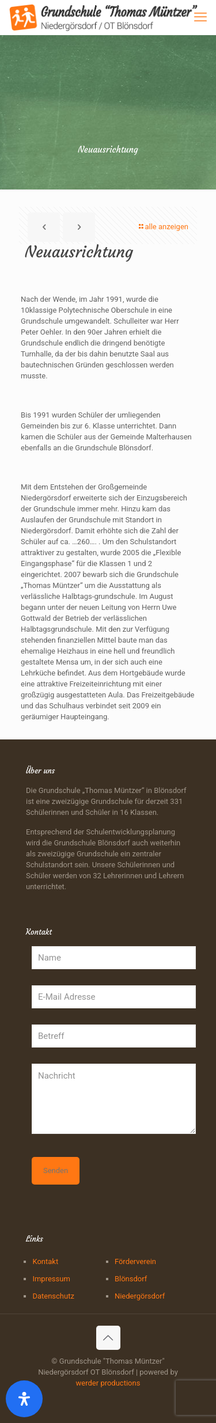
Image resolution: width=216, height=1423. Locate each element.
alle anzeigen (162, 226)
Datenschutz (53, 1296)
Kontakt (45, 1261)
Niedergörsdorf (140, 1296)
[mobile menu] (200, 17)
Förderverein (135, 1261)
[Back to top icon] (108, 1338)
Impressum (51, 1278)
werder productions (108, 1383)
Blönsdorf (131, 1278)
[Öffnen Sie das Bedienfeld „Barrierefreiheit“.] (24, 1398)
